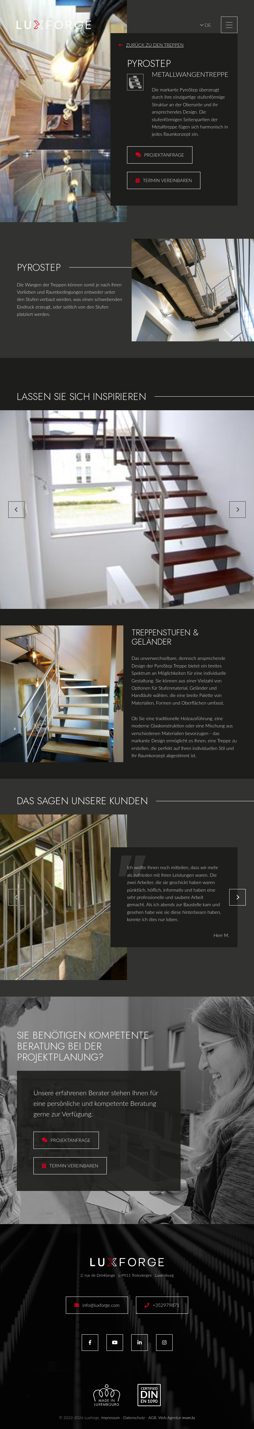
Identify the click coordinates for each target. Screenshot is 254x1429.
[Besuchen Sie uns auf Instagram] (164, 1342)
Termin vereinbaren (167, 180)
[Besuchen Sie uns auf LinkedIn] (139, 1342)
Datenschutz (134, 1417)
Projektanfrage (164, 155)
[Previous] (16, 509)
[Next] (237, 509)
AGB (152, 1417)
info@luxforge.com (100, 1305)
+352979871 (165, 1305)
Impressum (110, 1417)
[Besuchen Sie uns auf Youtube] (114, 1342)
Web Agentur (169, 1417)
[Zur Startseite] (54, 25)
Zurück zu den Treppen (155, 45)
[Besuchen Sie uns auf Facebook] (90, 1342)
